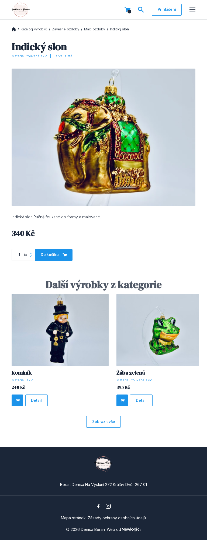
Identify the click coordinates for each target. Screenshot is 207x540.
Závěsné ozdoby (65, 29)
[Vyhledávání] (141, 10)
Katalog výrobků (34, 29)
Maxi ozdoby (94, 29)
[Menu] (192, 10)
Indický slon (119, 29)
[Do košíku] (17, 400)
